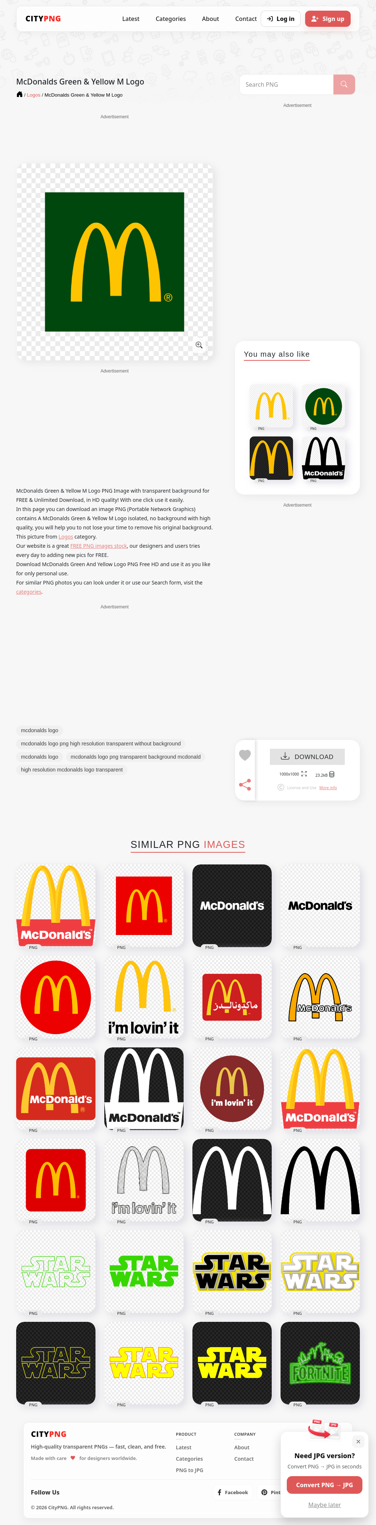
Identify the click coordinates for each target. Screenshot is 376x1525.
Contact (244, 1459)
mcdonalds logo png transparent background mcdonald (136, 757)
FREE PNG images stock (98, 545)
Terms (300, 1447)
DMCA (300, 1470)
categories (28, 591)
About (210, 19)
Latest (131, 19)
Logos (66, 536)
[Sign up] (328, 19)
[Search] (344, 84)
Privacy (302, 1459)
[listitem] (233, 1492)
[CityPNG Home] (43, 19)
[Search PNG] (286, 84)
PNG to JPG (189, 1470)
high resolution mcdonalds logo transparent (72, 770)
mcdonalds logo (39, 730)
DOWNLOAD (307, 756)
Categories (171, 19)
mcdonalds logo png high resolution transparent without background (101, 744)
